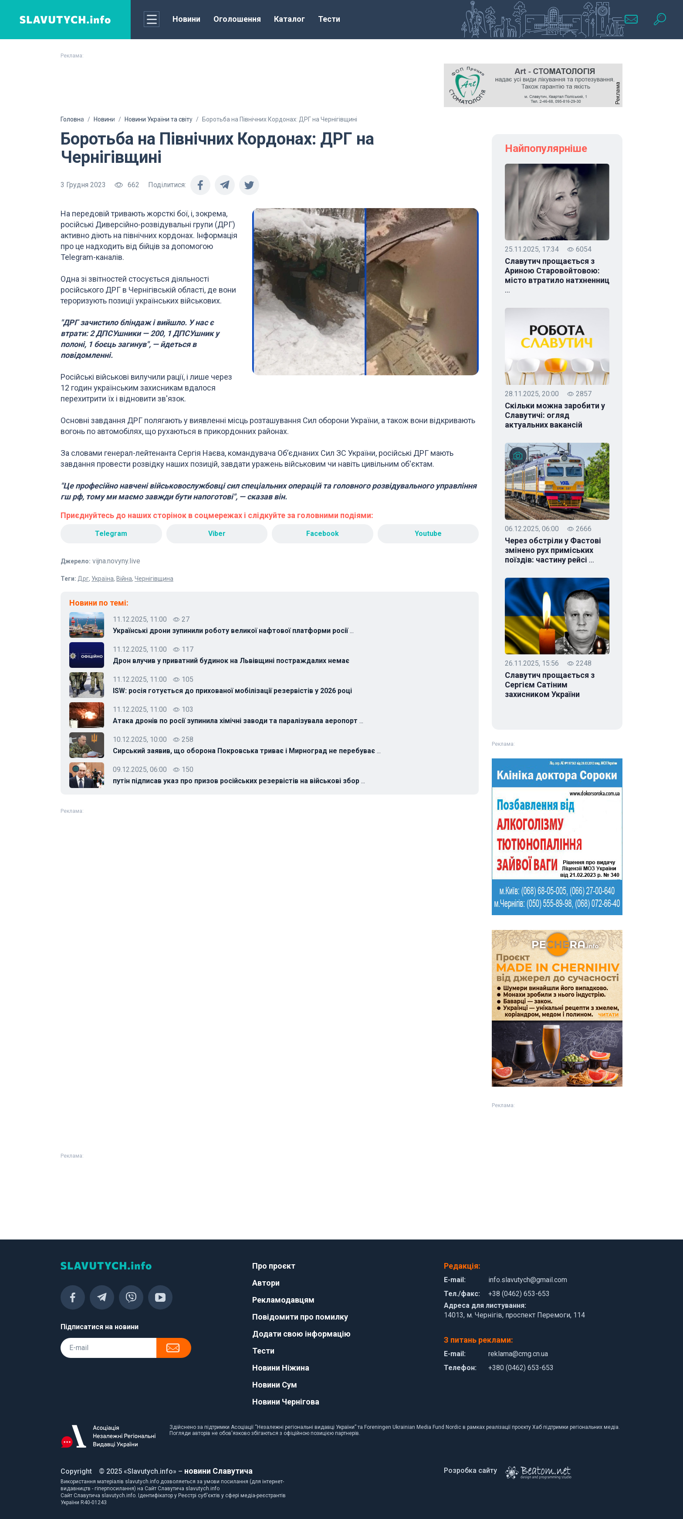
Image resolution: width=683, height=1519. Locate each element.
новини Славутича (218, 1470)
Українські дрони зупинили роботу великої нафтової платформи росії (233, 630)
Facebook (322, 533)
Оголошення (237, 19)
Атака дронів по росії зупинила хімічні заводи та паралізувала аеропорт (238, 721)
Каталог (289, 19)
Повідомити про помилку (300, 1316)
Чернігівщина (154, 578)
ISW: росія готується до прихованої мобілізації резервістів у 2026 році (232, 691)
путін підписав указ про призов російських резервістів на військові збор (239, 781)
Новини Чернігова (285, 1401)
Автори (266, 1282)
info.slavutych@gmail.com (527, 1280)
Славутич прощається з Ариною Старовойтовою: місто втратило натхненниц (557, 275)
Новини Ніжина (280, 1367)
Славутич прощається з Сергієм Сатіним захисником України (550, 684)
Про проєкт (273, 1265)
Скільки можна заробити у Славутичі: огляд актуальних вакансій (555, 415)
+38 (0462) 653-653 (519, 1294)
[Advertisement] (150, 85)
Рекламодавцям (283, 1299)
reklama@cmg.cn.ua (518, 1354)
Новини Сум (274, 1384)
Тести (329, 19)
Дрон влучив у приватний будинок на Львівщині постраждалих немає (231, 661)
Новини (186, 19)
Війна (124, 578)
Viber (217, 533)
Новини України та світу (159, 119)
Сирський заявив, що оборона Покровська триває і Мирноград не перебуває (247, 751)
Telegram (111, 533)
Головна (72, 119)
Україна (102, 578)
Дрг (83, 578)
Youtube (428, 533)
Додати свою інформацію (301, 1333)
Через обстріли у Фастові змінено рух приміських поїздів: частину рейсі (553, 550)
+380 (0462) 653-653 (521, 1368)
